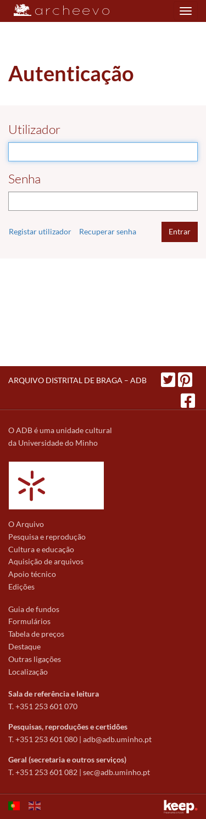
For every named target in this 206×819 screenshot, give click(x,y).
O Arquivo (26, 524)
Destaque (24, 646)
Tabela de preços (36, 633)
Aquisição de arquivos (45, 561)
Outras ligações (34, 659)
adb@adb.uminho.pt (117, 739)
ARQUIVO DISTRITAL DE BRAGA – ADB (77, 380)
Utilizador (34, 129)
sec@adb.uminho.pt (116, 772)
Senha (24, 178)
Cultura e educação (41, 549)
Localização (28, 671)
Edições (21, 586)
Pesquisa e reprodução (47, 536)
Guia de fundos (33, 609)
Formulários (29, 621)
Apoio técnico (32, 574)
